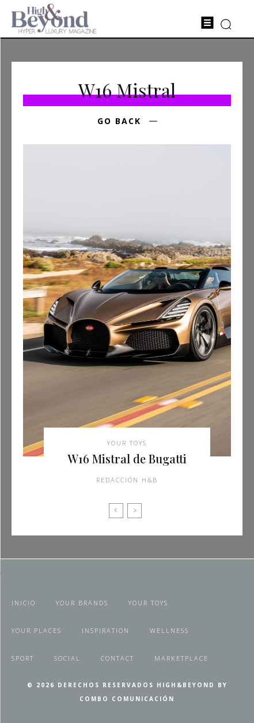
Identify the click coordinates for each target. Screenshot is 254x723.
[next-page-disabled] (134, 510)
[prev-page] (116, 510)
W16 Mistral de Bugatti (127, 458)
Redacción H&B (127, 479)
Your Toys (127, 443)
